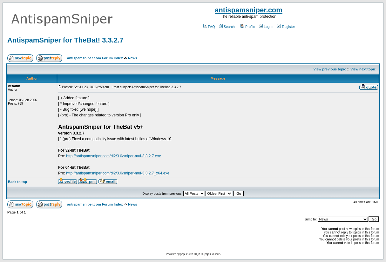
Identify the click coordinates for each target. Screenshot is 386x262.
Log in (266, 27)
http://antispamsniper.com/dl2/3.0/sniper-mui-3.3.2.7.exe (113, 156)
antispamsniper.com (248, 10)
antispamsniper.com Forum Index (95, 58)
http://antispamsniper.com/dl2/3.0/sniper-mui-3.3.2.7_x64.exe (117, 173)
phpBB (184, 254)
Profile (247, 27)
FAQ (209, 27)
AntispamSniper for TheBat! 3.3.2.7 (65, 40)
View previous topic (329, 69)
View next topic (363, 69)
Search (227, 27)
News (132, 58)
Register (286, 27)
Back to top (17, 182)
